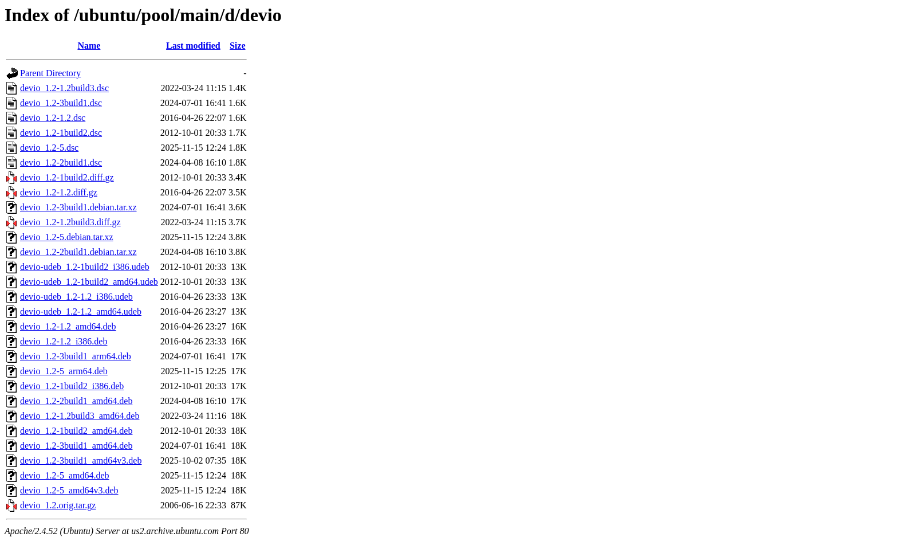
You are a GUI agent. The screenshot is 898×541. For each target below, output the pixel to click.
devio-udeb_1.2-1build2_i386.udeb (84, 267)
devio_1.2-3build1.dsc (61, 103)
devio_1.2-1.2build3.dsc (64, 88)
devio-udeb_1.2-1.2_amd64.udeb (80, 311)
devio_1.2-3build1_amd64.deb (76, 445)
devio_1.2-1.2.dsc (52, 118)
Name (88, 45)
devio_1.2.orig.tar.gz (58, 505)
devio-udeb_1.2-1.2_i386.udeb (76, 296)
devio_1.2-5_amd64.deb (64, 475)
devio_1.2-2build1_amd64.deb (76, 401)
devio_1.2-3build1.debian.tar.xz (78, 207)
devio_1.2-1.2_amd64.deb (68, 326)
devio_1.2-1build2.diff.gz (67, 177)
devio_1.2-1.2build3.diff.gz (70, 222)
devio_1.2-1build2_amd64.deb (76, 431)
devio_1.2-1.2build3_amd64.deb (79, 416)
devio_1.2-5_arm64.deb (64, 371)
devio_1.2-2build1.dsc (61, 162)
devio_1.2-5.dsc (49, 147)
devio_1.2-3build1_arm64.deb (75, 356)
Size (238, 45)
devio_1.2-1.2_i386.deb (63, 341)
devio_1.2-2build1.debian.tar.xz (78, 252)
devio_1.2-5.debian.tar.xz (66, 237)
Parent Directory (50, 73)
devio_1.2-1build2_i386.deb (72, 386)
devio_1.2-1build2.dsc (61, 133)
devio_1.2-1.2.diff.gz (58, 192)
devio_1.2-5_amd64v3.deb (69, 490)
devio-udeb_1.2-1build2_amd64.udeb (89, 282)
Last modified (193, 45)
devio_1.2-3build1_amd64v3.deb (80, 460)
